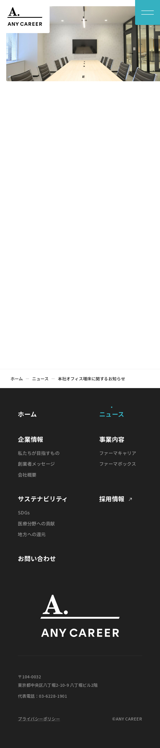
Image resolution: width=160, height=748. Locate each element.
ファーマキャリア (117, 453)
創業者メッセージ (36, 463)
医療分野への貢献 (36, 523)
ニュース (40, 378)
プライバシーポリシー (39, 719)
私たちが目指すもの (38, 453)
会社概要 (27, 474)
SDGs (24, 512)
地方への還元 (32, 534)
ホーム (17, 378)
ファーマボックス (117, 463)
